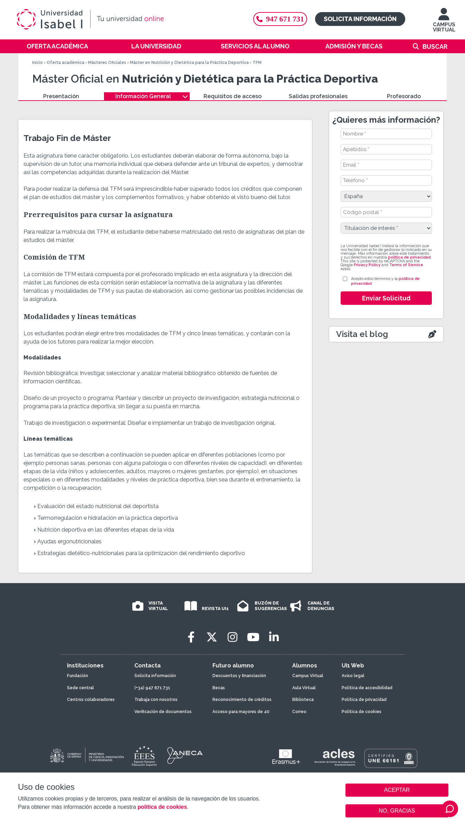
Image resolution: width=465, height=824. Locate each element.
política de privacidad (409, 257)
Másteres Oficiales (107, 62)
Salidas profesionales (318, 96)
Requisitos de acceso (232, 96)
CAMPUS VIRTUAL (444, 23)
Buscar (435, 46)
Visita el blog (362, 334)
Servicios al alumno (255, 46)
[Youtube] (253, 637)
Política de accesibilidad (367, 687)
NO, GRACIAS (397, 811)
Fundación (77, 675)
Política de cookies (361, 711)
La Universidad (156, 46)
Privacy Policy (367, 265)
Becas (218, 687)
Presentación (61, 96)
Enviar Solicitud (386, 298)
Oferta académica (57, 46)
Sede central (80, 687)
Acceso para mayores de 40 (240, 711)
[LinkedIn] (274, 637)
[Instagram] (232, 637)
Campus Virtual (307, 675)
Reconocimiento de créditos (242, 699)
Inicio (37, 62)
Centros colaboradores (91, 699)
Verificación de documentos (163, 711)
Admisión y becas (353, 46)
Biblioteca (303, 699)
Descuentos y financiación (239, 675)
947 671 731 (280, 19)
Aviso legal (353, 675)
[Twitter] (211, 637)
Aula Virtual (304, 687)
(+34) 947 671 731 (152, 687)
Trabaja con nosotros (156, 699)
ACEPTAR (397, 790)
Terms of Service (406, 265)
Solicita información (360, 18)
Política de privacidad (364, 699)
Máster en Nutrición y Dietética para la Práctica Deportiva (189, 62)
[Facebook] (191, 637)
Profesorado (404, 96)
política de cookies (162, 807)
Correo (299, 711)
